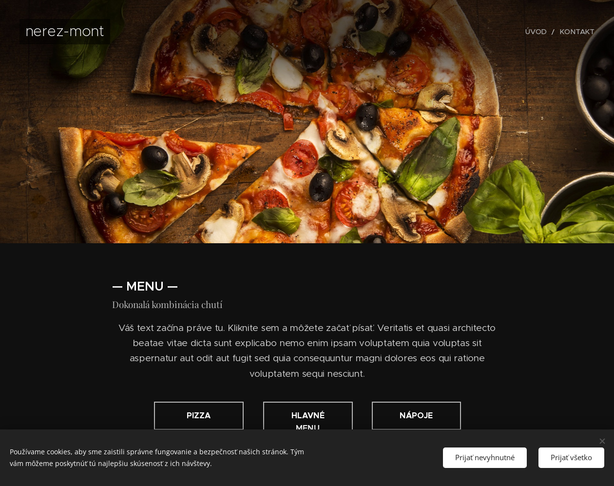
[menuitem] (543, 31)
